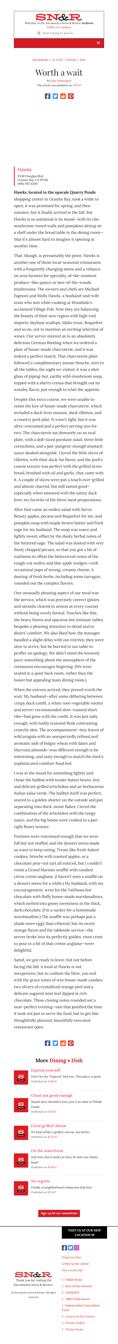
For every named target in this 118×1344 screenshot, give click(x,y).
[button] (98, 43)
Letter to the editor (75, 1264)
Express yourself (45, 1070)
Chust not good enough (51, 1095)
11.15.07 (57, 60)
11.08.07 (52, 1081)
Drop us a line (71, 1257)
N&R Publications (77, 1299)
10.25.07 (52, 1137)
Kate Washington (61, 80)
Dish (82, 60)
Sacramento (40, 60)
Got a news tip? (73, 1270)
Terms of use (74, 1329)
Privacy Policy (75, 1323)
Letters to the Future (80, 1316)
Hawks (24, 169)
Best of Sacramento (78, 1286)
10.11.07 (52, 1192)
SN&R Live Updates (59, 27)
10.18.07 (52, 1167)
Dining (71, 60)
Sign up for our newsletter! (59, 1213)
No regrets (40, 1181)
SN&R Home (73, 1279)
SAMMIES (72, 1292)
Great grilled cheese (48, 1125)
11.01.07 (52, 1111)
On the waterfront (47, 1150)
